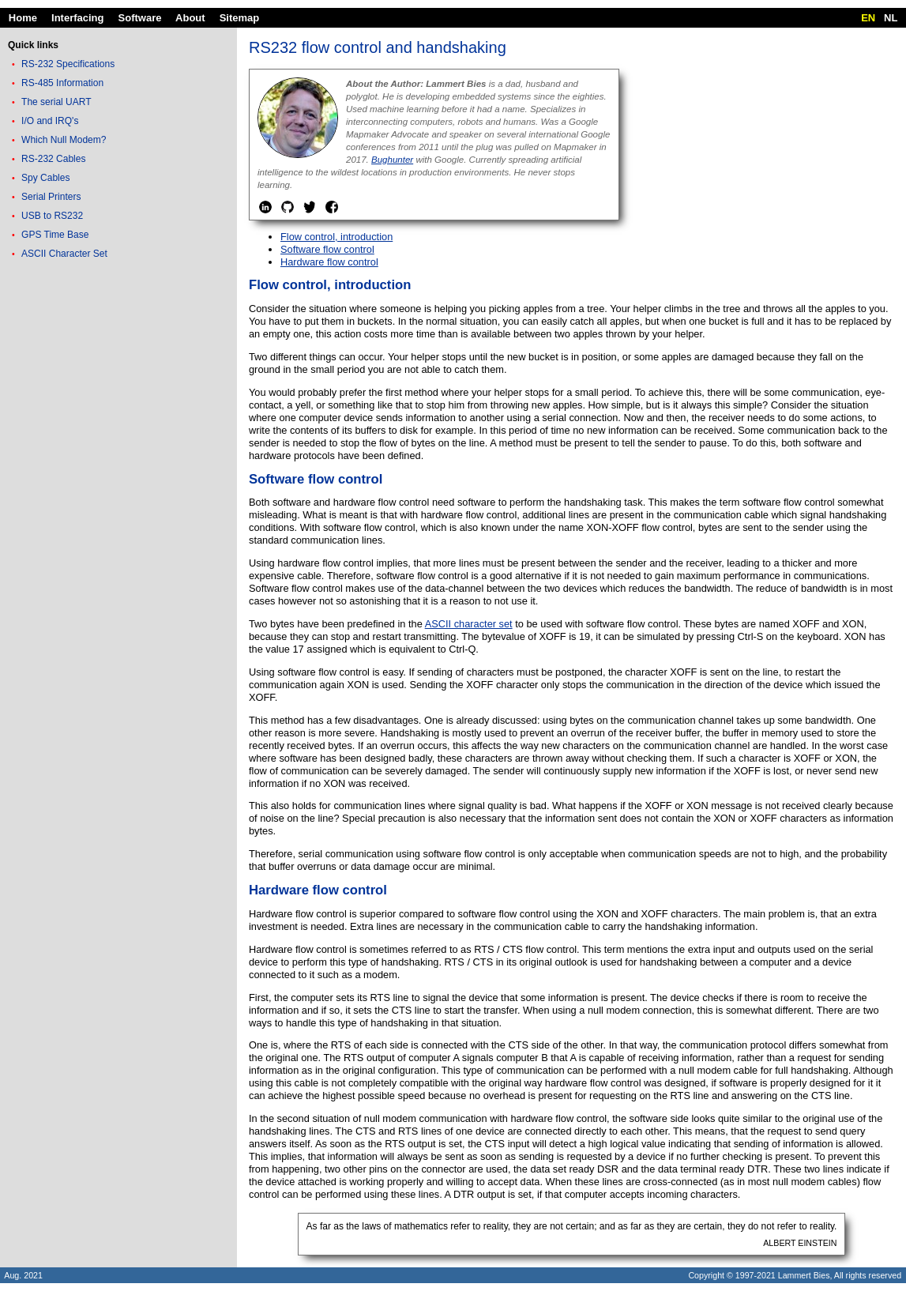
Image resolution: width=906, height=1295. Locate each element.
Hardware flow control (329, 262)
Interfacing (77, 18)
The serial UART (56, 101)
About (190, 18)
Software (140, 18)
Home (23, 18)
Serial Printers (51, 196)
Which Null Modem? (63, 139)
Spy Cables (45, 177)
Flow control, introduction (336, 237)
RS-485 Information (62, 82)
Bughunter (392, 159)
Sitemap (240, 18)
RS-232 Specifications (68, 64)
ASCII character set (469, 624)
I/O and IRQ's (49, 120)
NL (890, 18)
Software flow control (327, 249)
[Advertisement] (118, 374)
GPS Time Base (54, 234)
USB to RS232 (52, 215)
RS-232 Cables (53, 158)
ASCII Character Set (64, 253)
